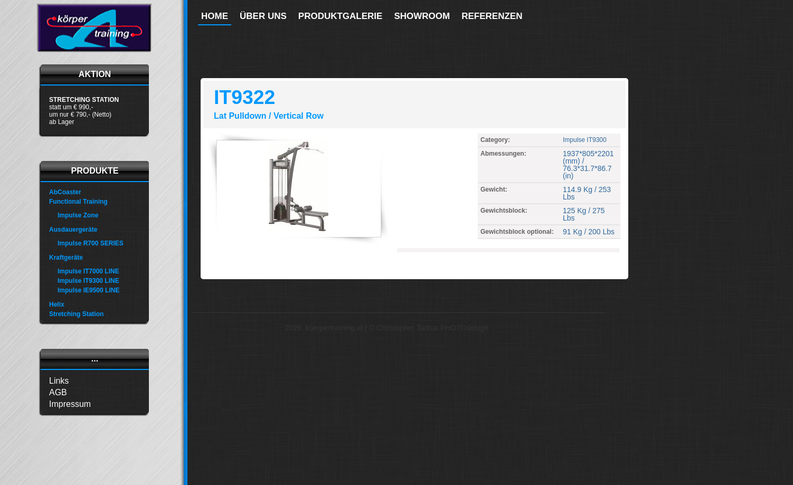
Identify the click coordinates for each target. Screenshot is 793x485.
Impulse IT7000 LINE (88, 271)
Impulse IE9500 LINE (88, 290)
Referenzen (491, 16)
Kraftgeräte (66, 257)
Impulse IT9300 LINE (88, 280)
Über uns (263, 16)
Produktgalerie (340, 16)
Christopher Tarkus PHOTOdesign (432, 328)
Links (59, 380)
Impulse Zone (78, 215)
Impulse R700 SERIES (91, 243)
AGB (58, 392)
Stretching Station (76, 314)
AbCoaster (65, 192)
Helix (56, 304)
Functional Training (78, 201)
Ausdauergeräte (73, 229)
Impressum (70, 404)
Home (214, 16)
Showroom (422, 16)
